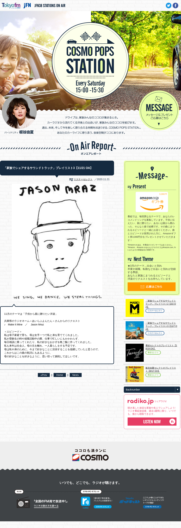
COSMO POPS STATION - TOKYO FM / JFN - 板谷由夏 (90, 50)
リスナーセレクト (83, 179)
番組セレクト (153, 352)
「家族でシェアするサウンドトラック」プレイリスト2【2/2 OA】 (161, 304)
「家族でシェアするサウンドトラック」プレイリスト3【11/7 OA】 (161, 326)
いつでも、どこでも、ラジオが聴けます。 (90, 483)
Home (59, 375)
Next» (75, 375)
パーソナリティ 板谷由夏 (19, 114)
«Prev (44, 375)
